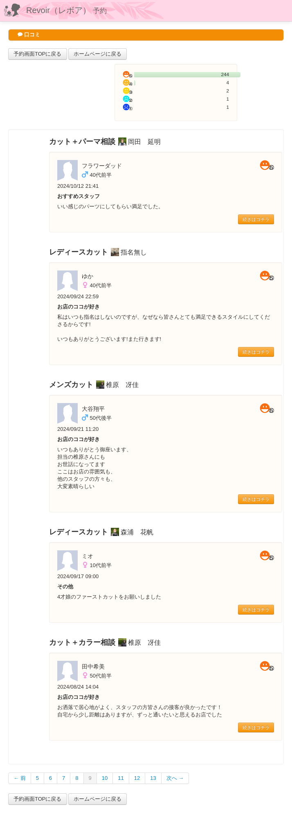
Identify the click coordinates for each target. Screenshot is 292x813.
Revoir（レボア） (66, 10)
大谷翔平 (93, 408)
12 (137, 778)
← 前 (19, 778)
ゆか (87, 276)
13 (153, 778)
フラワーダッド (102, 165)
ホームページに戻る (97, 54)
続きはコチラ (256, 219)
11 (121, 778)
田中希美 (93, 666)
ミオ (87, 556)
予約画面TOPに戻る (37, 54)
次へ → (175, 778)
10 (105, 778)
